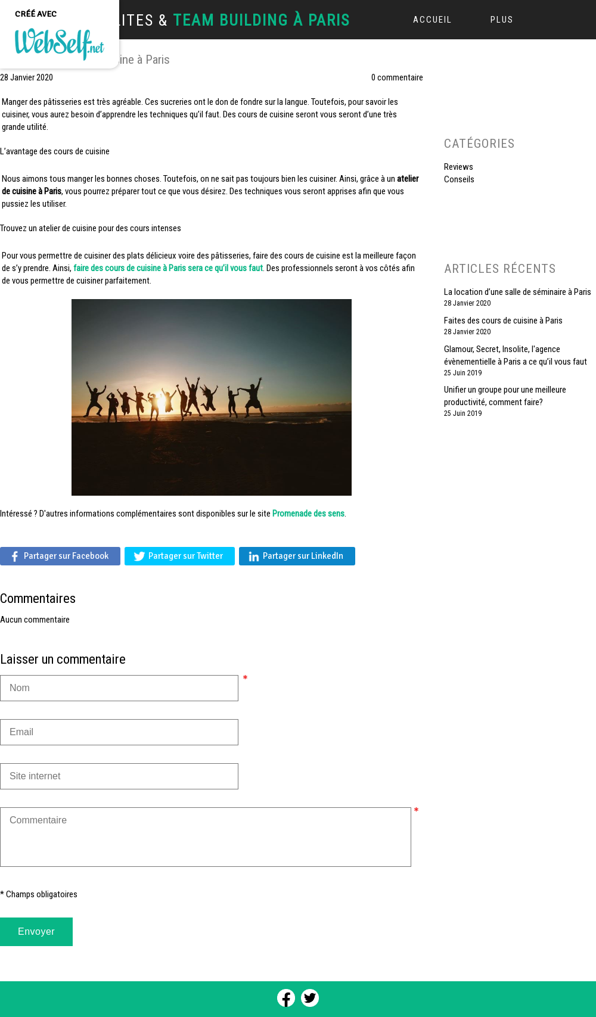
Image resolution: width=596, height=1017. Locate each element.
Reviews (458, 166)
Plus (502, 19)
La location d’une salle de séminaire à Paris (517, 292)
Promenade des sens (308, 513)
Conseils (459, 179)
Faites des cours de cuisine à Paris (503, 320)
